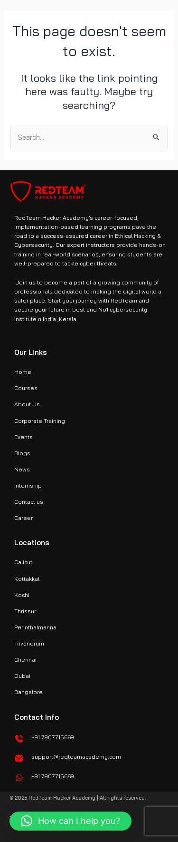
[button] (70, 821)
